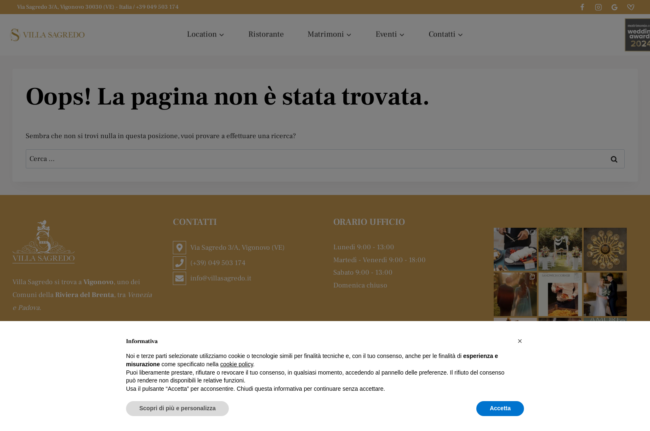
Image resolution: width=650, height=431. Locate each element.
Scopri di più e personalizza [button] (177, 408)
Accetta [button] (500, 408)
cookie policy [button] (236, 364)
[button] (519, 341)
